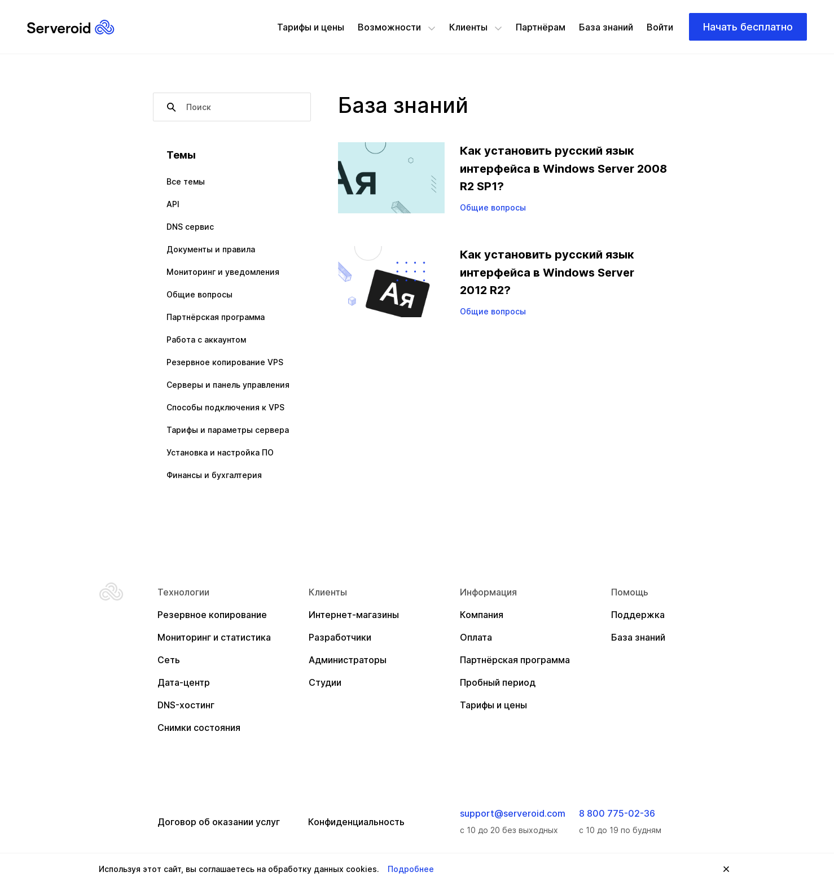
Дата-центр (183, 682)
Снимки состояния (198, 727)
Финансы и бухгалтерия (214, 475)
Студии (325, 682)
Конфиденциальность (356, 821)
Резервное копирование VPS (224, 362)
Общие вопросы (199, 294)
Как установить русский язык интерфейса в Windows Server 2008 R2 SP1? (563, 168)
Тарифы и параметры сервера (227, 430)
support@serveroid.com (512, 813)
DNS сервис (190, 226)
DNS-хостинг (185, 705)
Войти (660, 27)
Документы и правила (210, 249)
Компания (481, 614)
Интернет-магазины (354, 614)
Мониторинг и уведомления (222, 272)
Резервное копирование (212, 614)
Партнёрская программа (215, 317)
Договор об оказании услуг (218, 821)
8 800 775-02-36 (617, 813)
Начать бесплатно (748, 27)
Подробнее (411, 869)
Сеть (168, 659)
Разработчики (340, 637)
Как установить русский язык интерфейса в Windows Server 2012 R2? (547, 272)
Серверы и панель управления (227, 384)
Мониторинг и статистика (214, 637)
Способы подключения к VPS (225, 407)
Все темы (185, 181)
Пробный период (497, 682)
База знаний (606, 27)
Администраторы (348, 659)
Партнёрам (540, 27)
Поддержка (638, 614)
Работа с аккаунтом (206, 339)
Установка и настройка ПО (220, 452)
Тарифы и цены (310, 27)
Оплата (476, 637)
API (172, 204)
